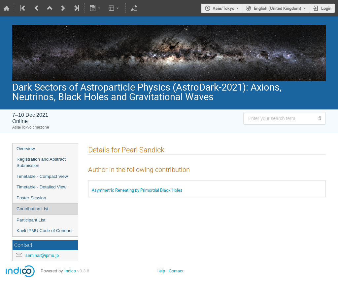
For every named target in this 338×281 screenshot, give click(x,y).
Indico (70, 271)
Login (326, 8)
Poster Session (31, 197)
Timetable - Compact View (42, 176)
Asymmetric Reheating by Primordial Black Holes (137, 190)
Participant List (31, 220)
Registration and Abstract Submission (41, 162)
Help (160, 271)
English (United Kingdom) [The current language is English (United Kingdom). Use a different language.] (277, 8)
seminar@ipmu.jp (42, 255)
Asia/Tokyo (223, 8)
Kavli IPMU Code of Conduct (45, 230)
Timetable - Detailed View (41, 186)
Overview (26, 148)
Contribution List (32, 208)
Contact (176, 271)
